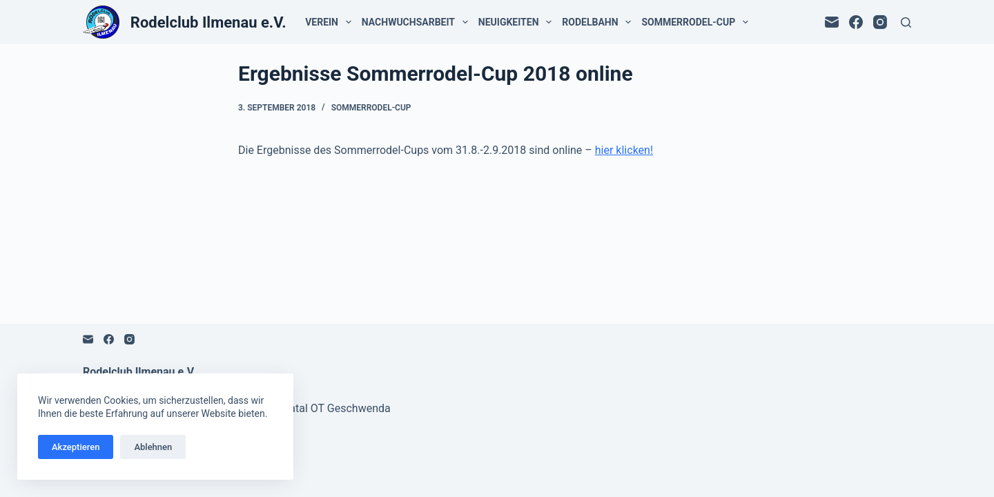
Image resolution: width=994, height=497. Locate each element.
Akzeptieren (75, 447)
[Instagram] (880, 22)
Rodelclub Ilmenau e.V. (208, 22)
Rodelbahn (599, 22)
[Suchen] (906, 22)
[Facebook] (856, 22)
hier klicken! (624, 150)
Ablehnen (153, 447)
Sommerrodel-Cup (697, 22)
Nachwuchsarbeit (418, 22)
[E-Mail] (832, 22)
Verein (330, 22)
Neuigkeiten (517, 22)
